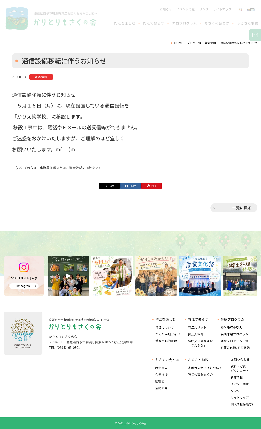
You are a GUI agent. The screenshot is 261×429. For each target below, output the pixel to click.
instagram (24, 286)
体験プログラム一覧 (234, 341)
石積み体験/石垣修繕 (235, 347)
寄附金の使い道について (205, 368)
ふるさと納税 (247, 23)
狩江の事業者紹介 (200, 374)
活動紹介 (161, 388)
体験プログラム (184, 23)
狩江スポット (197, 327)
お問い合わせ (260, 35)
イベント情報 (185, 9)
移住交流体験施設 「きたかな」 (200, 343)
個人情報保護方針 (243, 404)
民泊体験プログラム (234, 334)
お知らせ (166, 9)
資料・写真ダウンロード (240, 368)
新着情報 (237, 377)
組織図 (159, 381)
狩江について (164, 327)
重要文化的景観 (166, 341)
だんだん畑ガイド (167, 334)
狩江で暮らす (153, 23)
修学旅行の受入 (231, 327)
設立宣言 (161, 368)
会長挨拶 (161, 374)
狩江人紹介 (195, 334)
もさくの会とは (217, 23)
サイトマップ (222, 9)
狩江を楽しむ (124, 23)
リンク (204, 9)
